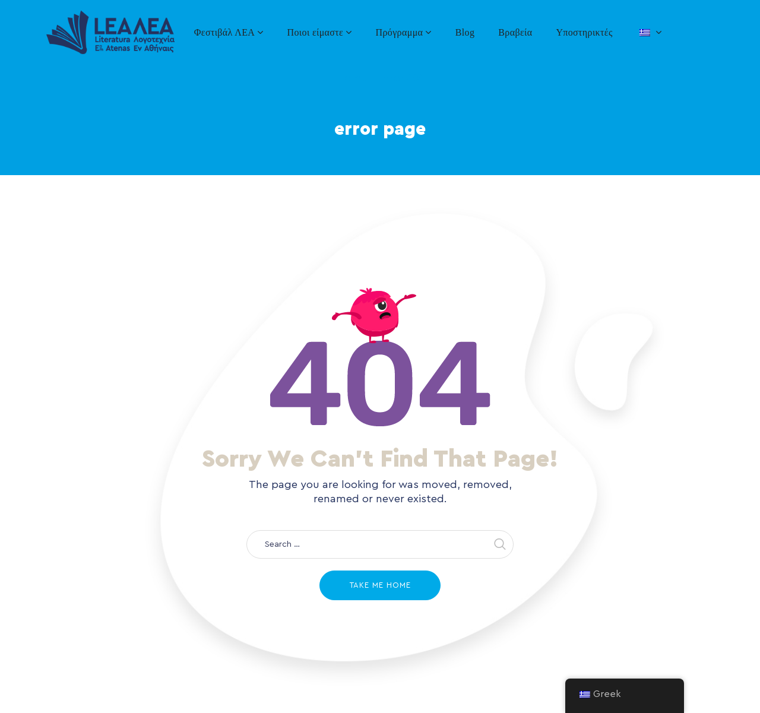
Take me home (380, 585)
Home (352, 77)
